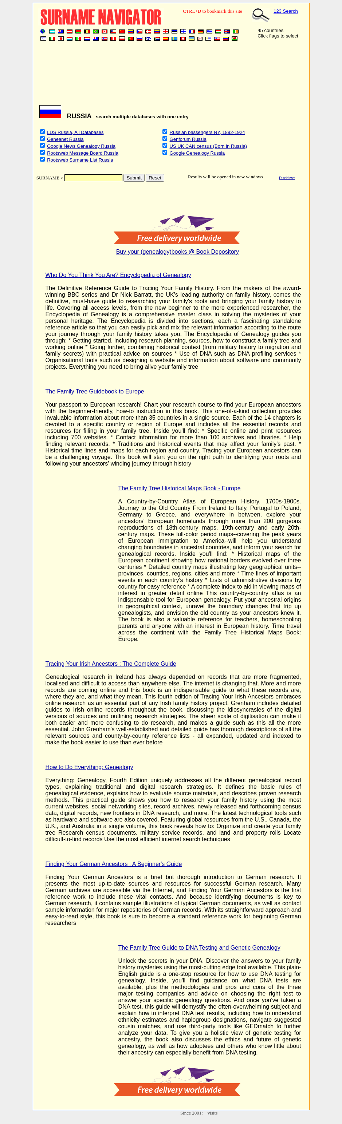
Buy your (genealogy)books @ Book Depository (177, 252)
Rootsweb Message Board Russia (82, 153)
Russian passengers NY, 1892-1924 (207, 132)
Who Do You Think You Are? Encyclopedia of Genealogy (118, 275)
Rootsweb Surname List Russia (80, 160)
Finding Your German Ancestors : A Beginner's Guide (114, 864)
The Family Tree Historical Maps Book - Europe (179, 488)
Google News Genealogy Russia (81, 146)
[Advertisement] (169, 76)
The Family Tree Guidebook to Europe (95, 391)
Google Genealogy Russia (197, 153)
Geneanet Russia (65, 139)
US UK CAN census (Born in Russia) (208, 146)
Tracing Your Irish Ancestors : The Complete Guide (111, 664)
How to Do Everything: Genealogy (89, 767)
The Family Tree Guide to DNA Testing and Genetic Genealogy (199, 948)
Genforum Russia (188, 139)
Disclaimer (287, 178)
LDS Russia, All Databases (75, 132)
